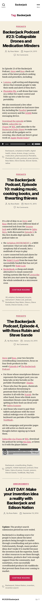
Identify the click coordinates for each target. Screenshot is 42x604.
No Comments (22, 55)
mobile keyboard (19, 468)
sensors (33, 470)
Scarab (28, 394)
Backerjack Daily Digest (13, 129)
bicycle (28, 297)
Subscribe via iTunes (12, 439)
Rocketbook (9, 269)
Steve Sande (20, 161)
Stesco (27, 302)
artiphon (11, 297)
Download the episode (12, 121)
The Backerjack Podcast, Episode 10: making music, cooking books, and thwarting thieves (21, 189)
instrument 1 (10, 300)
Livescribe (34, 275)
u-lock (25, 305)
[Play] (3, 144)
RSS (13, 127)
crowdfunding (20, 465)
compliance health (22, 151)
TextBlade (8, 420)
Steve (13, 71)
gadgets (8, 468)
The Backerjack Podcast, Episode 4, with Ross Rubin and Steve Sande (21, 328)
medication (9, 156)
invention (30, 585)
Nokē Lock (21, 266)
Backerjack (21, 5)
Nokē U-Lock (13, 260)
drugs (25, 153)
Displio (29, 383)
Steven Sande (31, 161)
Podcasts (21, 26)
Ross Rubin (14, 51)
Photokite (32, 156)
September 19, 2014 (30, 513)
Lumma (7, 82)
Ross (22, 71)
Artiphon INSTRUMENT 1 (19, 243)
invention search (12, 588)
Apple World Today (20, 138)
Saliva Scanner (14, 405)
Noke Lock (20, 300)
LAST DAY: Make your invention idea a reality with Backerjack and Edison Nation (21, 498)
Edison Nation (20, 585)
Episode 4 (13, 366)
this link (27, 442)
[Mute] (33, 144)
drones (19, 153)
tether (7, 163)
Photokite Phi (9, 91)
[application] (21, 144)
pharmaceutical (21, 156)
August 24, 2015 (30, 51)
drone (13, 153)
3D (6, 297)
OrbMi (28, 113)
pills (18, 158)
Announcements (21, 484)
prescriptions (33, 158)
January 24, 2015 (30, 341)
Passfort (23, 110)
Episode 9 (29, 232)
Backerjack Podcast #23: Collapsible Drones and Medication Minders (21, 39)
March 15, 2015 (31, 204)
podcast (23, 158)
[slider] (18, 144)
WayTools (30, 473)
